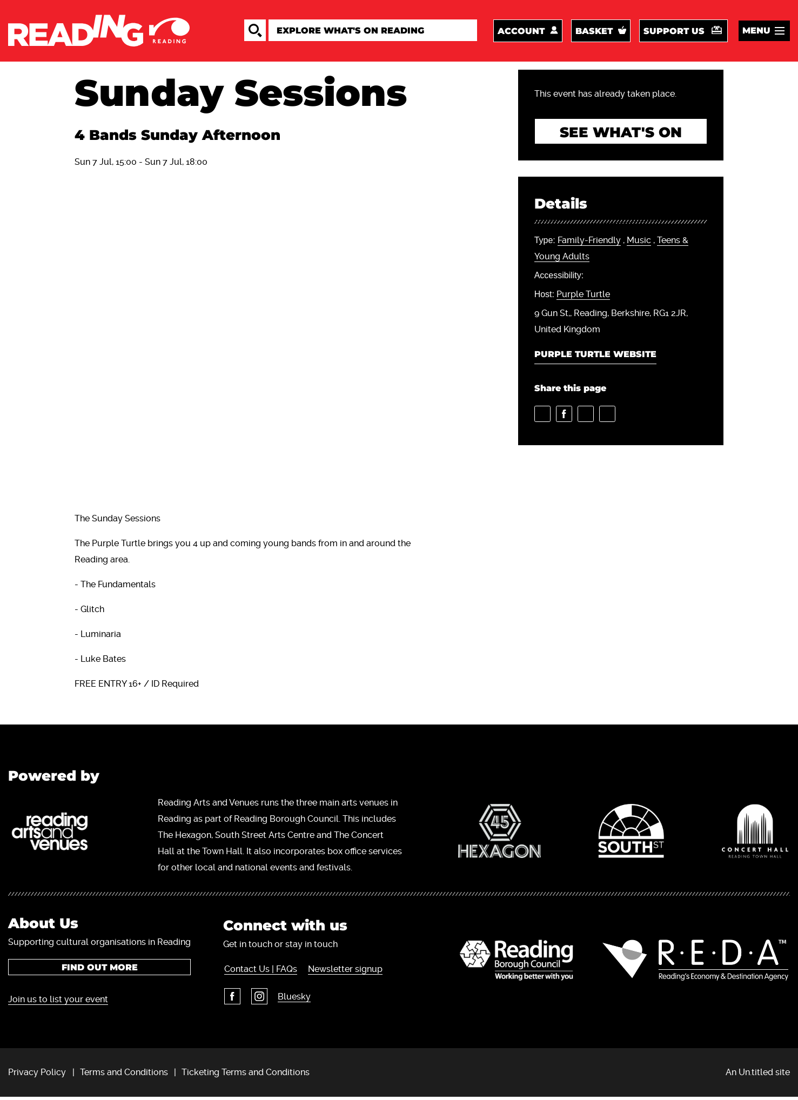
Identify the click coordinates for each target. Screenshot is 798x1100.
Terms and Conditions (124, 1075)
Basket (594, 32)
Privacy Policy (37, 1075)
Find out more (100, 970)
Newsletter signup (343, 972)
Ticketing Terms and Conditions (246, 1075)
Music (639, 243)
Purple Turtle (583, 297)
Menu (756, 31)
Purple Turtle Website (595, 357)
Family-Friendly (589, 243)
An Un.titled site (758, 1075)
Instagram (258, 999)
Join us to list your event (58, 1002)
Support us (674, 32)
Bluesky (292, 999)
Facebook (231, 999)
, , (611, 251)
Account (521, 32)
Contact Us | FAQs (259, 972)
